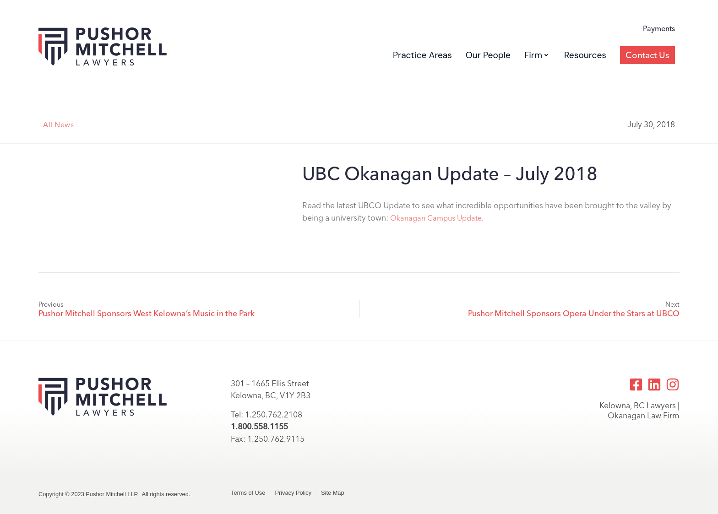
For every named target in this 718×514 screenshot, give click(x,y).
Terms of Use (248, 492)
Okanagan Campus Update (436, 218)
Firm (536, 55)
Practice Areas (422, 55)
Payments (659, 28)
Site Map (332, 492)
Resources (585, 55)
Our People (488, 55)
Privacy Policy (293, 492)
